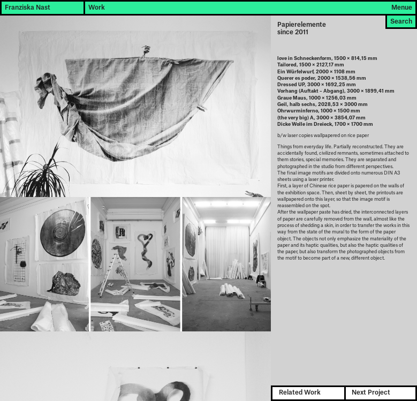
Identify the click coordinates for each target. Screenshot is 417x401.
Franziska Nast (27, 8)
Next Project (371, 393)
